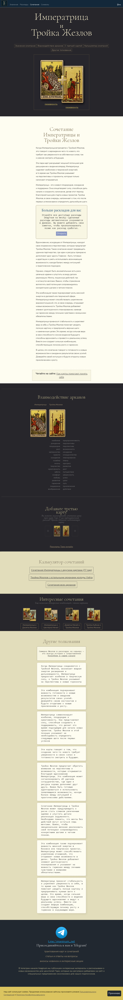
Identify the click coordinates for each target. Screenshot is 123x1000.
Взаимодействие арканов (50, 45)
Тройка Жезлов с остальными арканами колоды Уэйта (61, 577)
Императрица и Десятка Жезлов (29, 626)
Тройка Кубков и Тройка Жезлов (93, 626)
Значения (14, 4)
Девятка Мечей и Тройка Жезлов (72, 626)
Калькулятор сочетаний (96, 45)
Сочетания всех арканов (61, 584)
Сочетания (34, 4)
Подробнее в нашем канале (61, 655)
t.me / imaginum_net (61, 941)
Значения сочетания (25, 45)
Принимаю (114, 993)
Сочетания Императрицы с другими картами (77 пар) (61, 570)
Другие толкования (61, 50)
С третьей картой (73, 45)
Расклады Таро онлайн (61, 546)
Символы (45, 4)
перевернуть (51, 104)
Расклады (24, 4)
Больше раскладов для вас (61, 210)
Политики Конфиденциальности (30, 994)
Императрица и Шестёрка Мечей (50, 626)
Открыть (61, 233)
